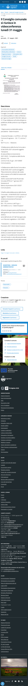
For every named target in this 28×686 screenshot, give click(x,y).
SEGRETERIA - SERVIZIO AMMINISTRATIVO (10, 266)
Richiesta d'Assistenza (6, 593)
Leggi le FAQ (4, 586)
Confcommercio (5, 651)
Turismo (3, 450)
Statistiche (3, 612)
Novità (6, 12)
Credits (2, 607)
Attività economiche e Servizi (8, 507)
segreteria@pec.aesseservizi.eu (11, 571)
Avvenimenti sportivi (6, 467)
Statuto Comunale (5, 598)
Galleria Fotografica (5, 502)
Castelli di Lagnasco (6, 627)
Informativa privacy (5, 600)
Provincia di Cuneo (5, 625)
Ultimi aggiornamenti (6, 610)
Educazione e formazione (7, 435)
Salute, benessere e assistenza (8, 445)
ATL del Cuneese (5, 644)
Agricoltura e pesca (5, 418)
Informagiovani (4, 477)
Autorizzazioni (4, 428)
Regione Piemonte (5, 623)
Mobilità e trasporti (5, 442)
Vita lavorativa (4, 452)
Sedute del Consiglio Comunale (16, 12)
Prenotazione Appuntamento (8, 588)
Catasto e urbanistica (6, 430)
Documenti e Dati (5, 403)
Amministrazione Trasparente (8, 578)
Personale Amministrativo (7, 408)
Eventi (2, 495)
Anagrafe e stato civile (6, 423)
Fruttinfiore (3, 630)
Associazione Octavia (6, 642)
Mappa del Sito (4, 614)
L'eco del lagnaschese (6, 482)
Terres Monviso (4, 639)
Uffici (2, 400)
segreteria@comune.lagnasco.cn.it (13, 274)
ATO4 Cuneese (4, 637)
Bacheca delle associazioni (7, 479)
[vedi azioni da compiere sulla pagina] (12, 43)
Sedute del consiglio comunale (8, 472)
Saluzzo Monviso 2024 (6, 649)
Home (2, 12)
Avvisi (2, 487)
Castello (3, 465)
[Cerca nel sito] (24, 6)
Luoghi (2, 497)
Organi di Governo (5, 396)
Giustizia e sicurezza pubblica (8, 438)
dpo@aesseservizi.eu (9, 569)
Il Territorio (3, 500)
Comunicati (3, 484)
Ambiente (3, 421)
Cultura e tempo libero (6, 433)
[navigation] (3, 6)
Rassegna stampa (5, 470)
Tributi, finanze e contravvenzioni (9, 447)
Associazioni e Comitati (6, 509)
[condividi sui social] (4, 43)
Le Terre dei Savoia (5, 647)
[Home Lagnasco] (13, 7)
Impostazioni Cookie (6, 605)
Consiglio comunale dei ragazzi (8, 463)
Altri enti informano (6, 475)
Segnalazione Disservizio (7, 590)
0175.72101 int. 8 (12, 272)
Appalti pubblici (4, 426)
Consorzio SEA (4, 632)
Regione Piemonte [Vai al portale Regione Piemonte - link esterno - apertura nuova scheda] (5, 1)
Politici (2, 410)
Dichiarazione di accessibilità (8, 581)
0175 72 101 (6, 517)
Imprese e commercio (6, 440)
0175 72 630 (6, 519)
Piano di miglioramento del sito (8, 583)
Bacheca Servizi (5, 595)
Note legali (3, 602)
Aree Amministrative (6, 398)
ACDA (2, 635)
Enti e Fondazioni (5, 405)
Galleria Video (4, 504)
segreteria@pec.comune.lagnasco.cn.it (13, 524)
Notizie (2, 460)
